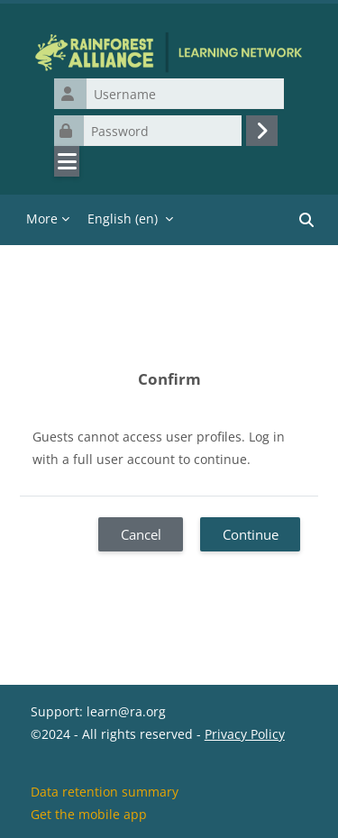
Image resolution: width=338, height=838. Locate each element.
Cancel (141, 534)
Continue (251, 534)
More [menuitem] (42, 218)
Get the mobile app (89, 814)
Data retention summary (104, 791)
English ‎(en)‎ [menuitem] (122, 218)
